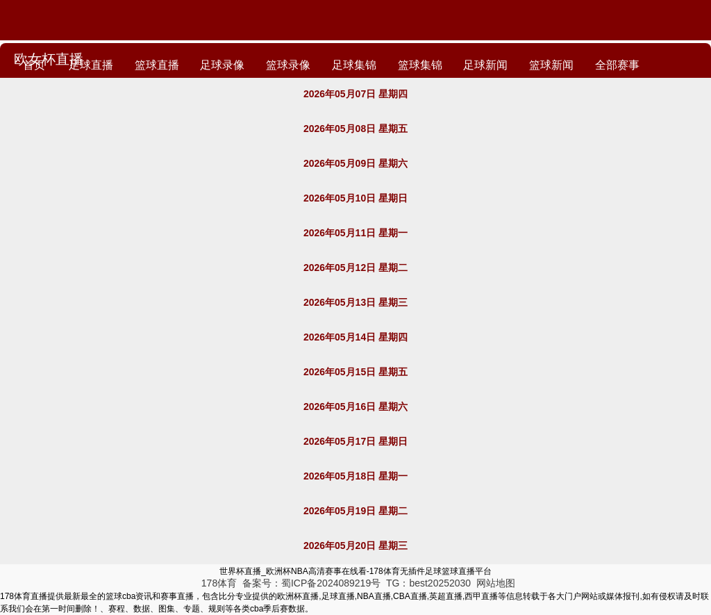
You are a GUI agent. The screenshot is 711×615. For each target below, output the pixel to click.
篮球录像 (297, 68)
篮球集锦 (432, 68)
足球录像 (229, 68)
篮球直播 (161, 68)
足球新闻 (500, 68)
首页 (34, 68)
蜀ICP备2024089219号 (332, 583)
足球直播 (93, 68)
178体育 (219, 583)
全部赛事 (636, 68)
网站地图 (495, 583)
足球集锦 (364, 68)
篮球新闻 (568, 68)
